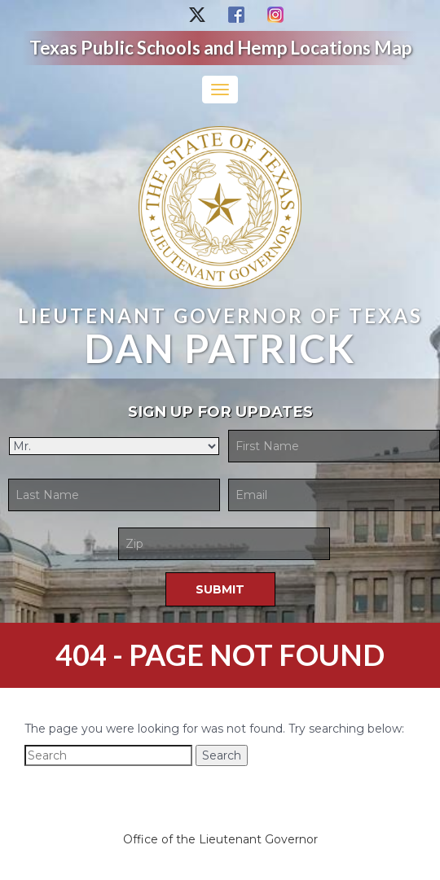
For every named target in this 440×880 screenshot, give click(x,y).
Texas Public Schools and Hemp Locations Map (220, 48)
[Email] (334, 495)
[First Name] (334, 446)
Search (221, 755)
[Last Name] (114, 495)
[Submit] (220, 589)
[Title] (114, 446)
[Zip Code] (224, 544)
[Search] (108, 755)
